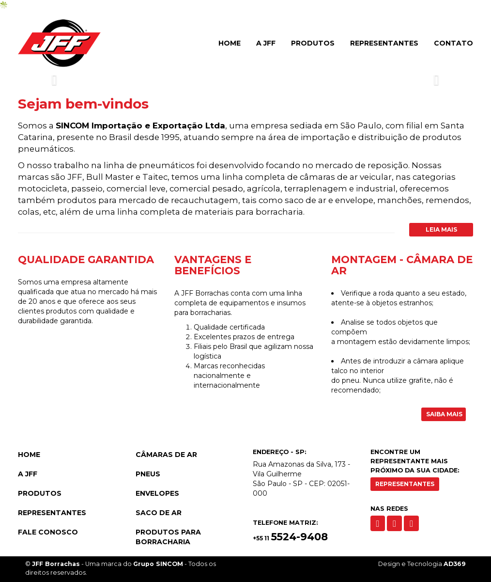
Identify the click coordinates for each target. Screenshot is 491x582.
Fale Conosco (48, 532)
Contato (453, 43)
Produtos (313, 43)
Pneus (148, 474)
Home (229, 43)
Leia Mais (441, 229)
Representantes (384, 43)
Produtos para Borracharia (168, 537)
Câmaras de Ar (166, 454)
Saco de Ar (159, 512)
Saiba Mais (444, 414)
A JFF (266, 43)
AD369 (455, 563)
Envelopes (157, 493)
